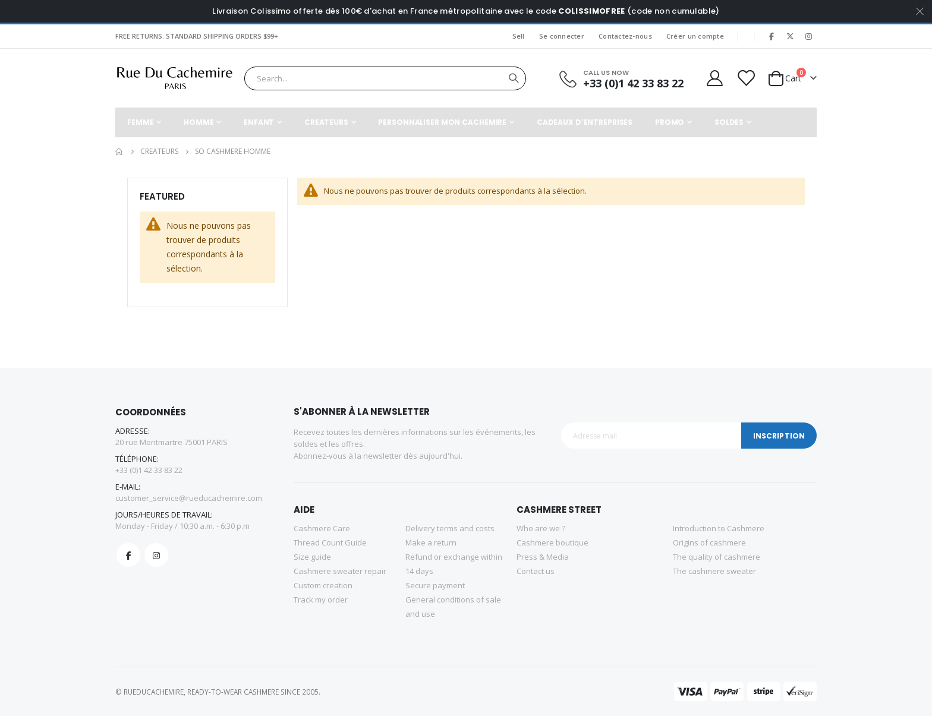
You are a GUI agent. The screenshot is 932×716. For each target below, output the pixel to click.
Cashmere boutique (552, 542)
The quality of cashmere (716, 556)
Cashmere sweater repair (340, 571)
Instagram (156, 555)
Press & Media (543, 556)
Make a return (430, 542)
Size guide (312, 556)
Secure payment (435, 585)
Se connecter (561, 35)
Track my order (321, 599)
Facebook (128, 555)
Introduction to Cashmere (718, 528)
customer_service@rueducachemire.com (188, 498)
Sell (518, 35)
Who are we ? (541, 528)
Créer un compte (695, 35)
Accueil (119, 151)
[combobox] (385, 78)
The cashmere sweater (714, 571)
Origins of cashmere (709, 542)
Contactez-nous (625, 35)
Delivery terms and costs (450, 528)
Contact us (536, 571)
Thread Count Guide (330, 542)
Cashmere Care (322, 528)
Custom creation (323, 585)
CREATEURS (159, 151)
